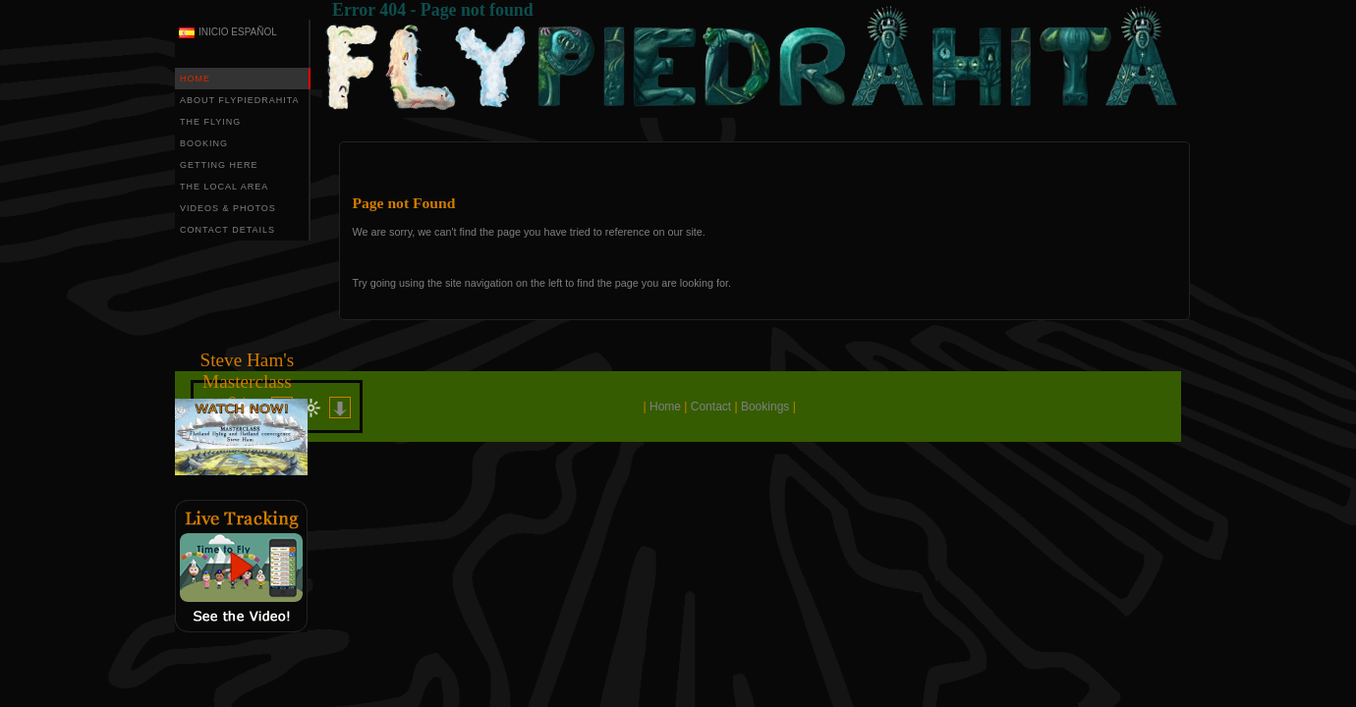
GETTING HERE (219, 165)
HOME (195, 78)
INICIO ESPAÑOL (237, 32)
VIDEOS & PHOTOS (228, 208)
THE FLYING (210, 122)
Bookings (765, 406)
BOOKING (204, 143)
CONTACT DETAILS (227, 230)
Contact (711, 406)
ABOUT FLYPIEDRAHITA (240, 100)
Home (665, 406)
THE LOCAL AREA (224, 186)
